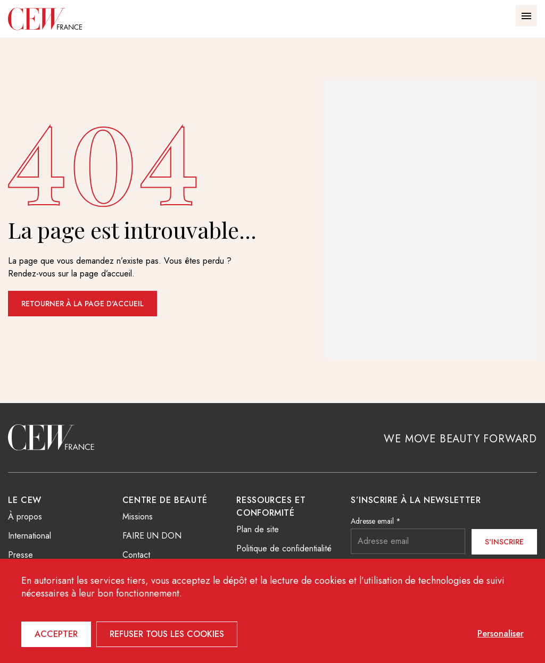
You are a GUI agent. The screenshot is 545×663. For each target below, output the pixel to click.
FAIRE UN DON (151, 536)
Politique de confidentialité (284, 548)
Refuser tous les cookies (167, 634)
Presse (20, 555)
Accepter (56, 634)
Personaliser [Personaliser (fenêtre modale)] (500, 633)
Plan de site (257, 529)
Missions (137, 516)
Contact (136, 555)
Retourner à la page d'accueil (82, 303)
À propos (25, 516)
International (29, 536)
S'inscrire (504, 541)
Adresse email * (376, 521)
